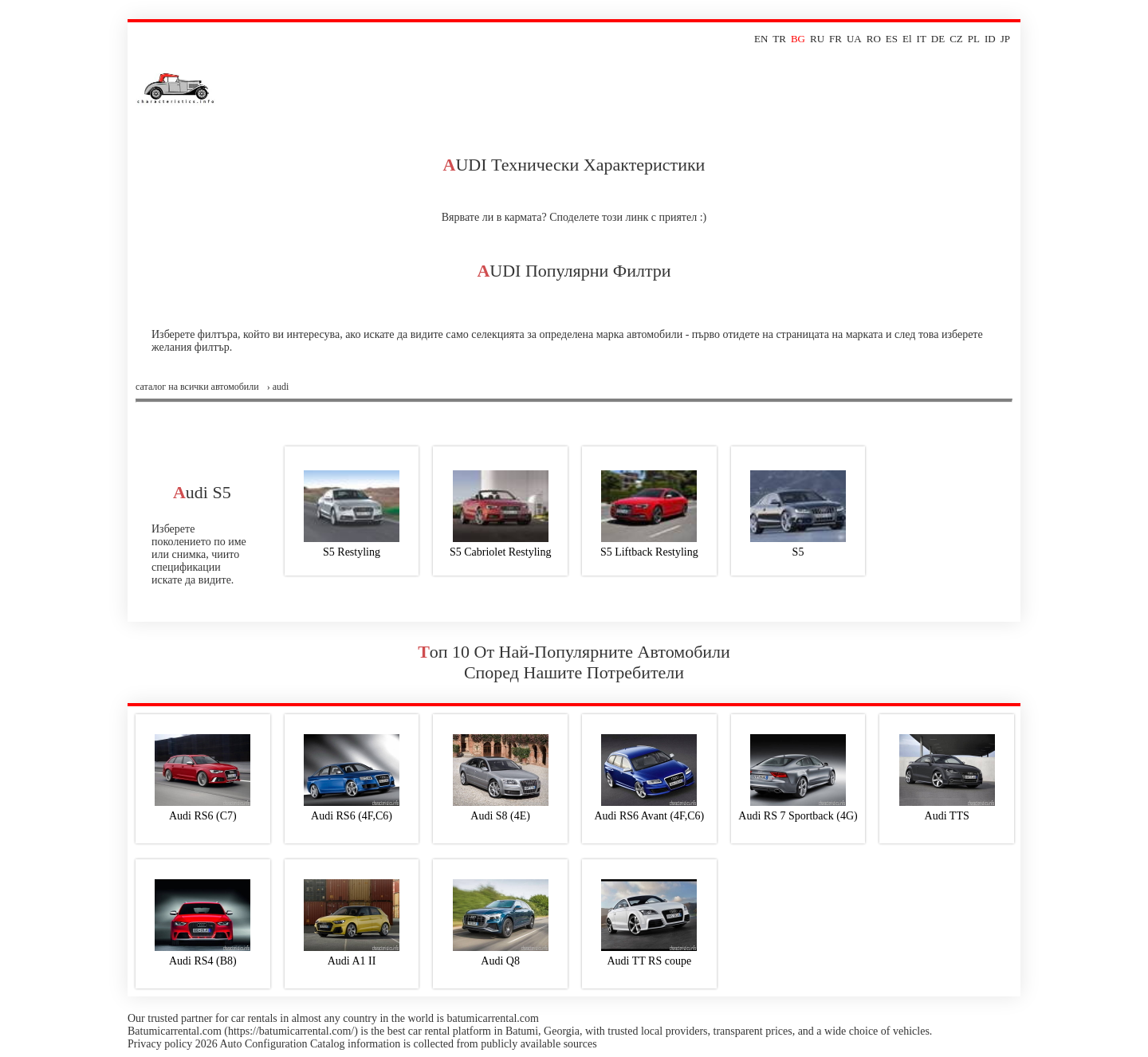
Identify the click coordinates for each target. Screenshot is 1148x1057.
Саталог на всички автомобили (197, 386)
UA (854, 39)
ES (892, 39)
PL (974, 39)
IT (921, 39)
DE (938, 39)
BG (798, 39)
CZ (956, 39)
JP (1005, 39)
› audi (278, 386)
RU (817, 39)
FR (835, 39)
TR (779, 39)
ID (990, 39)
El (907, 39)
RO (874, 39)
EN (761, 39)
